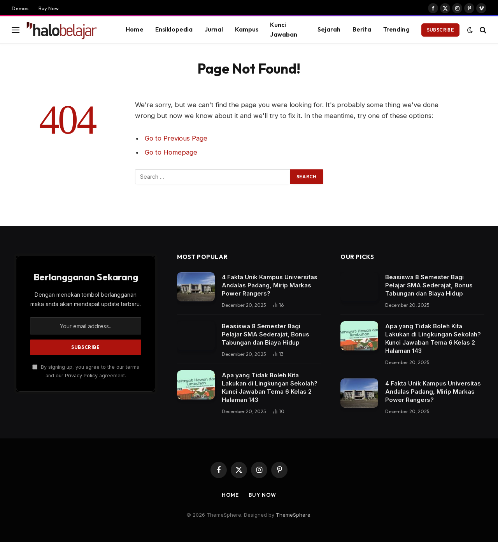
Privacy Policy (81, 375)
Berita (362, 29)
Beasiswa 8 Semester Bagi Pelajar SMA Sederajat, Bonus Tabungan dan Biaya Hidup (265, 334)
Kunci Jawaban (283, 29)
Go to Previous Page (176, 138)
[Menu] (15, 30)
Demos (20, 8)
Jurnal (214, 29)
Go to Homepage (171, 152)
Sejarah (329, 29)
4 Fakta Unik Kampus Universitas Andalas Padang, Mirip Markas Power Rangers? (269, 285)
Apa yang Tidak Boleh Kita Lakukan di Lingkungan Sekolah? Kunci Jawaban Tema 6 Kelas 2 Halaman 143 (269, 387)
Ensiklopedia (174, 29)
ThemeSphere (293, 515)
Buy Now (49, 8)
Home (135, 29)
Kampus (247, 29)
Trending (396, 29)
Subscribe (440, 30)
